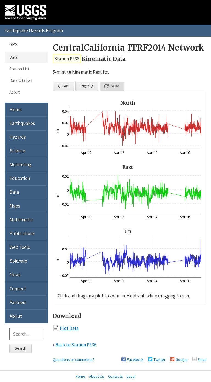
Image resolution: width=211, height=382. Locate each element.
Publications (22, 233)
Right (88, 86)
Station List (19, 68)
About (14, 92)
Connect (18, 289)
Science (17, 151)
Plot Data (69, 328)
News (15, 275)
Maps (15, 206)
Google (182, 359)
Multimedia (21, 220)
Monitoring (20, 164)
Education (20, 178)
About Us (96, 376)
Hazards (18, 137)
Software (18, 261)
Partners (18, 302)
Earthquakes (22, 123)
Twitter (159, 359)
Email (202, 359)
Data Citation (20, 80)
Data (13, 57)
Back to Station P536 (75, 345)
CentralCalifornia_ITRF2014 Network (128, 48)
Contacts (115, 376)
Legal (131, 376)
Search (20, 348)
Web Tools (20, 247)
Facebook (135, 359)
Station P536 (66, 59)
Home (16, 110)
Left (61, 86)
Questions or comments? (73, 359)
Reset (111, 86)
